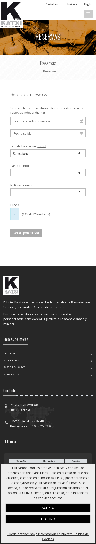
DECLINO (48, 519)
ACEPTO (48, 507)
